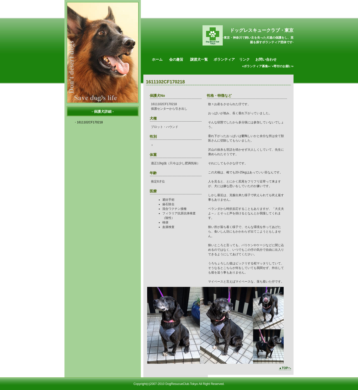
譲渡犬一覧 (199, 59)
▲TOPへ (285, 368)
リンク (244, 59)
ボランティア (224, 59)
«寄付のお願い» (283, 66)
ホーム (157, 59)
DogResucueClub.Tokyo (181, 384)
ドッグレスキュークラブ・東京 (262, 30)
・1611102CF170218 (88, 122)
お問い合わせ (266, 59)
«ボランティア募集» (256, 66)
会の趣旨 (176, 59)
